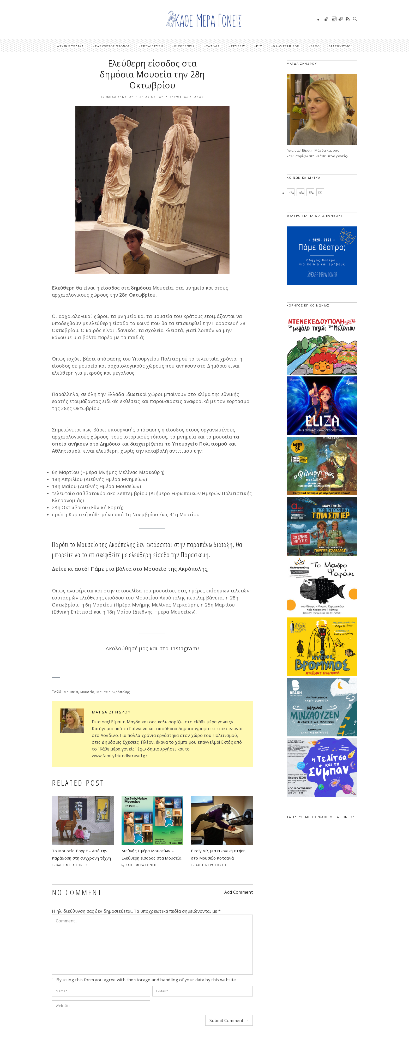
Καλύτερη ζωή (286, 46)
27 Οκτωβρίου (151, 97)
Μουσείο (87, 692)
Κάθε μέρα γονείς (72, 865)
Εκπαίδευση (152, 46)
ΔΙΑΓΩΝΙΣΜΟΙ (340, 46)
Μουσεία (71, 692)
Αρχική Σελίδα (70, 46)
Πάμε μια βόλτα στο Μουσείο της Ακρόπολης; (150, 568)
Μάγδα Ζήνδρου (119, 97)
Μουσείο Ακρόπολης (113, 692)
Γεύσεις (238, 46)
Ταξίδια (213, 46)
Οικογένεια (184, 46)
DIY (259, 46)
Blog (315, 46)
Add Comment (238, 892)
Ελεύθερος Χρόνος (112, 46)
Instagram (184, 648)
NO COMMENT (77, 892)
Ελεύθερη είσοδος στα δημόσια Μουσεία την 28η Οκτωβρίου (152, 74)
